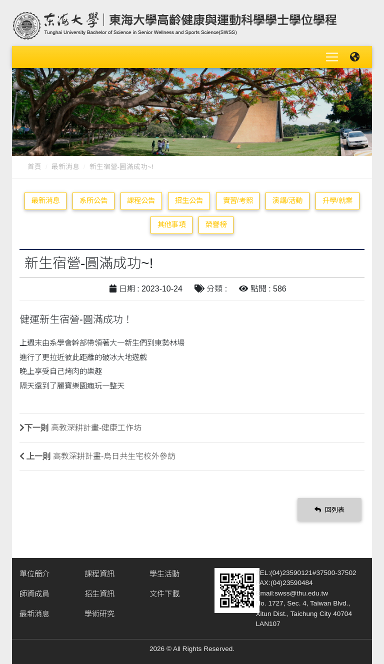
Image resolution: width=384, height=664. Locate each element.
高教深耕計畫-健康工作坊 (96, 428)
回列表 (329, 509)
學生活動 (165, 574)
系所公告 (94, 200)
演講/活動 (287, 200)
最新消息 (66, 166)
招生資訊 (99, 594)
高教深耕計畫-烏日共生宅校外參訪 (114, 456)
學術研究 (99, 614)
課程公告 (141, 200)
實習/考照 (238, 200)
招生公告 (189, 200)
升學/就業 (337, 200)
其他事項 (172, 224)
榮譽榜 (216, 224)
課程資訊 (99, 574)
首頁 (35, 166)
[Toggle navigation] (332, 57)
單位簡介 (35, 574)
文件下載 (165, 594)
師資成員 (35, 594)
